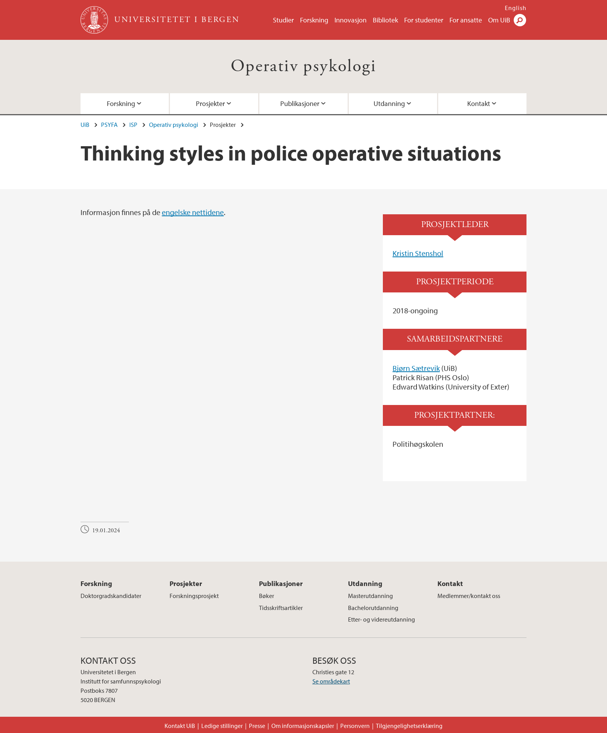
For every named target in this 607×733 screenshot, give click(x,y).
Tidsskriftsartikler (281, 608)
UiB (85, 124)
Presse (257, 726)
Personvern (355, 726)
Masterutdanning (370, 596)
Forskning (314, 19)
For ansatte (465, 19)
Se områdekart (331, 681)
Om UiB (499, 19)
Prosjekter (210, 103)
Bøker (266, 596)
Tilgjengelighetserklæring (409, 726)
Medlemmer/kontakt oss (468, 596)
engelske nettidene (193, 212)
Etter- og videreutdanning (381, 619)
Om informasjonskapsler (302, 726)
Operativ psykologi (303, 66)
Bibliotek (385, 19)
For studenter (423, 19)
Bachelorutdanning (373, 608)
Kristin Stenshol (418, 253)
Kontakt (478, 103)
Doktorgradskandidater (111, 596)
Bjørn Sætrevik (416, 368)
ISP (133, 124)
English (515, 8)
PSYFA (109, 124)
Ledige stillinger (222, 726)
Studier (283, 19)
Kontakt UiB (180, 726)
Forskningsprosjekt (194, 596)
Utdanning (389, 103)
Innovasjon (350, 19)
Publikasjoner (299, 103)
